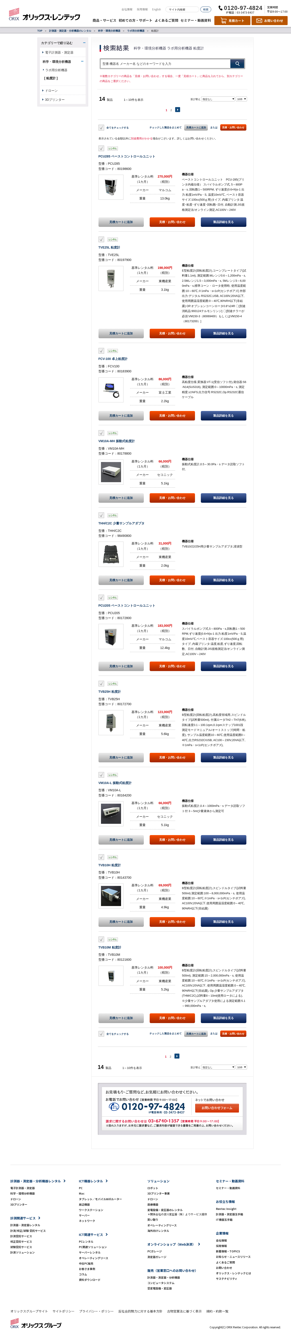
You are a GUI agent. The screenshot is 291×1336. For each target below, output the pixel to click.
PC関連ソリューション (93, 1247)
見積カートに (121, 222)
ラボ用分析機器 (135, 30)
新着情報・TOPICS (228, 1251)
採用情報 (142, 9)
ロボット (152, 1188)
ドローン (51, 90)
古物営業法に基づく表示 (184, 1311)
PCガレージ (154, 1251)
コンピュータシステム (160, 1283)
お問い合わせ (224, 1268)
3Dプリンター (55, 99)
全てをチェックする (117, 127)
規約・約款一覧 (217, 1311)
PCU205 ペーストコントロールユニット (127, 605)
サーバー (84, 1215)
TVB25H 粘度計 (110, 691)
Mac (82, 1193)
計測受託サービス (21, 1236)
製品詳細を (223, 222)
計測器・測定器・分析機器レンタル (35, 1181)
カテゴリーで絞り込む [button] (57, 43)
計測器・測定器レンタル (25, 1225)
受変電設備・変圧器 (159, 1288)
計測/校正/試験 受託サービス (28, 1231)
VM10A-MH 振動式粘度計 (117, 441)
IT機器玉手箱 (224, 1219)
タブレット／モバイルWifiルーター (100, 1199)
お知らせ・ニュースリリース (233, 1257)
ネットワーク (87, 1221)
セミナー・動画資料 (196, 20)
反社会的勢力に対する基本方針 (140, 1311)
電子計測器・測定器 (59, 52)
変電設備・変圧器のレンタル (165, 1210)
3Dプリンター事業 (158, 1193)
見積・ (172, 222)
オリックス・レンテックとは (233, 1273)
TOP (39, 30)
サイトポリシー (64, 1311)
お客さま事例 (87, 1269)
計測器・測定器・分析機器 (163, 1277)
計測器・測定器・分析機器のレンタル (70, 30)
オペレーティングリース (93, 1258)
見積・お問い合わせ (233, 127)
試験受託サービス (21, 1247)
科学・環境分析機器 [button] (57, 61)
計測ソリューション (22, 1252)
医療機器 (152, 1204)
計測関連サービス (23, 1218)
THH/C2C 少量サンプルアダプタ (122, 523)
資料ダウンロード (90, 1280)
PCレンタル (86, 1241)
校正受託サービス (21, 1241)
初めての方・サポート (135, 20)
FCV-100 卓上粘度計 (113, 359)
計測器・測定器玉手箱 (229, 1214)
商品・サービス (104, 20)
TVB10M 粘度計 (110, 947)
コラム (83, 1274)
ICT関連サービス (91, 1234)
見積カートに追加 (196, 127)
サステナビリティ (226, 1278)
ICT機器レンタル (91, 1181)
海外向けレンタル (159, 1231)
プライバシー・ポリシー (96, 1311)
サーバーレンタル (90, 1252)
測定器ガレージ (156, 1257)
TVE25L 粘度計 (109, 247)
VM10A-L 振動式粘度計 (115, 783)
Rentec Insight (226, 1209)
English (156, 9)
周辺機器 (84, 1204)
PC (80, 1188)
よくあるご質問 (166, 20)
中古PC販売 (86, 1263)
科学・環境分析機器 (109, 30)
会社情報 (126, 9)
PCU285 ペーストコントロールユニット (127, 156)
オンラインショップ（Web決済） (171, 1244)
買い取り (152, 1219)
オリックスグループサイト (29, 1311)
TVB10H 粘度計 (110, 865)
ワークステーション (91, 1210)
